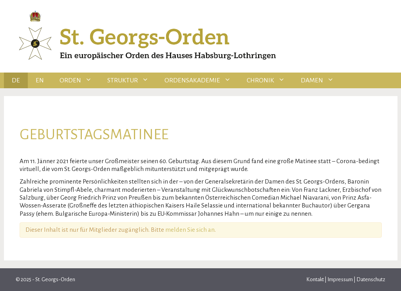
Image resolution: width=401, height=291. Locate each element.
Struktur (132, 80)
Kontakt (315, 279)
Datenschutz (370, 279)
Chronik (270, 80)
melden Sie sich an (190, 229)
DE (16, 80)
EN (40, 80)
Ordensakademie (201, 80)
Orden (80, 80)
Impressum (340, 279)
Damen (321, 80)
